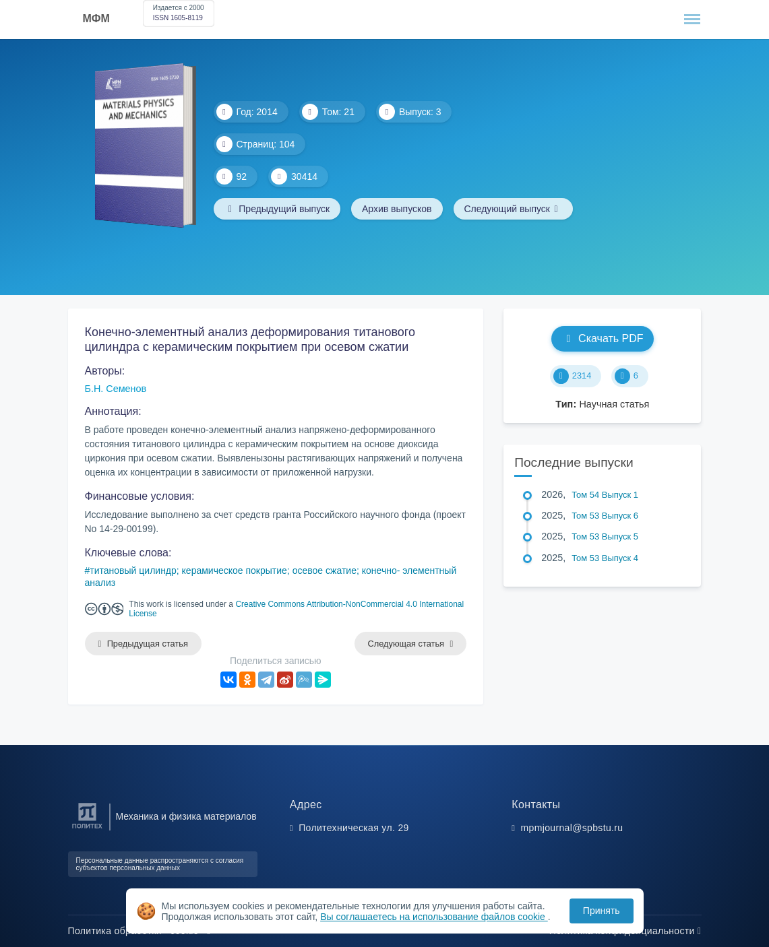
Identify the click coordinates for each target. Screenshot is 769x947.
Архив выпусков (397, 208)
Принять (601, 910)
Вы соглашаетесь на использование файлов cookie (434, 916)
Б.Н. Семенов (116, 388)
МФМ (96, 18)
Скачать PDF (602, 338)
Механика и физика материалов (186, 816)
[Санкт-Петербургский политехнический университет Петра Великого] (87, 829)
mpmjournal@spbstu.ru (572, 827)
